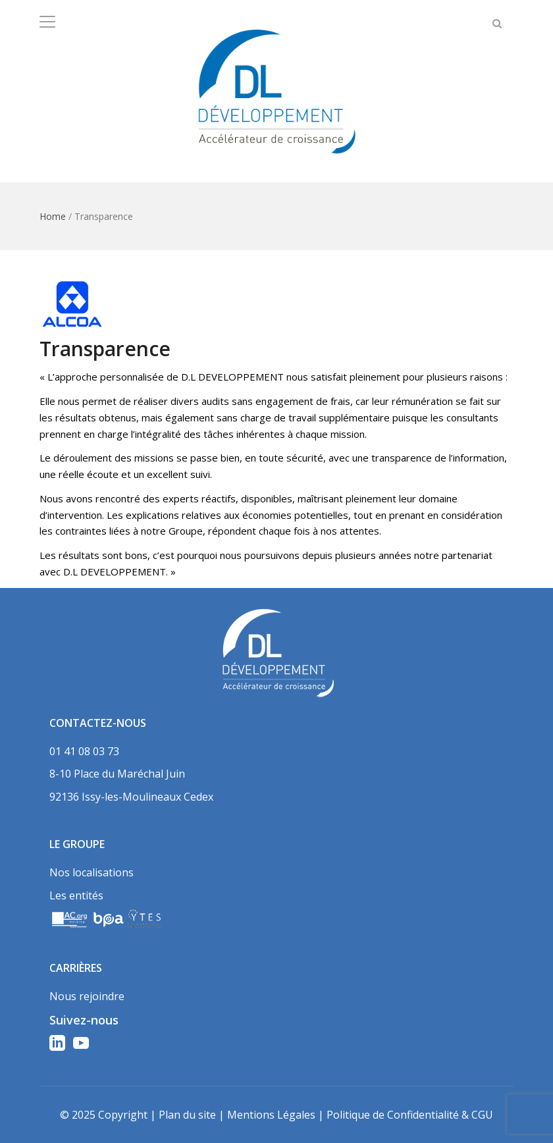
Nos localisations (91, 872)
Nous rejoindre (86, 996)
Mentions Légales (271, 1114)
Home (53, 216)
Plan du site (187, 1114)
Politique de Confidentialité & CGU (410, 1114)
